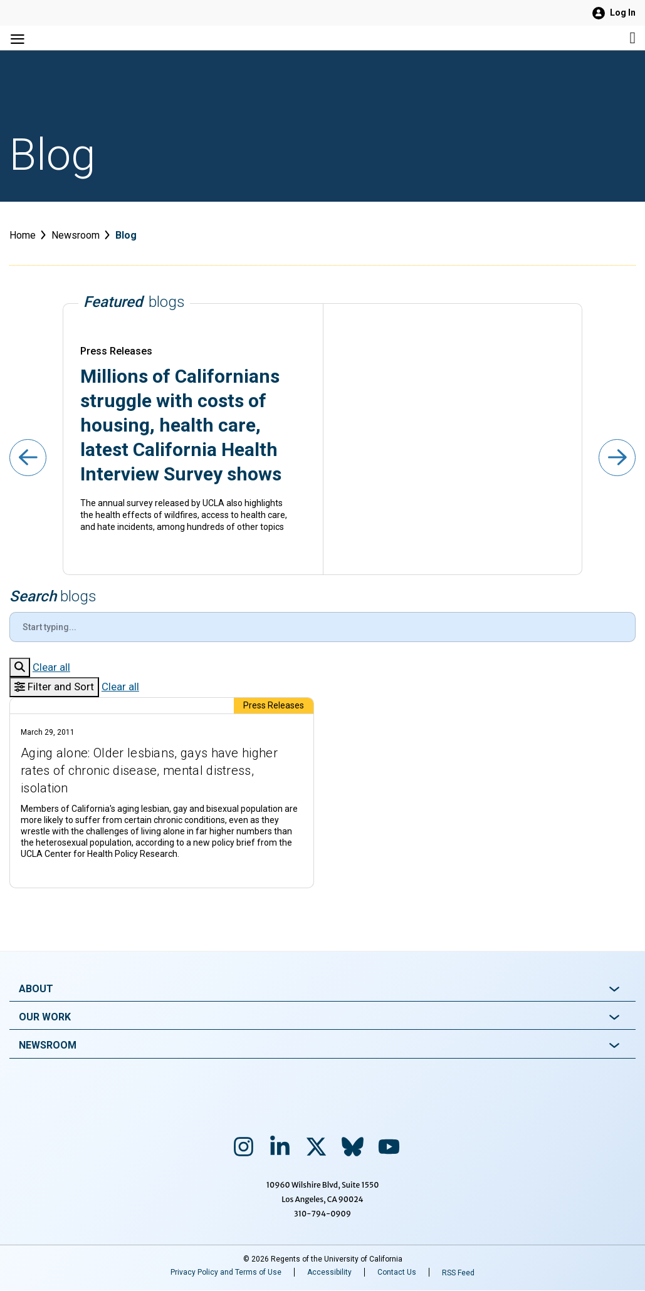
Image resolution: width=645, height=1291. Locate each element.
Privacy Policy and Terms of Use (225, 1272)
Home (22, 235)
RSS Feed (458, 1272)
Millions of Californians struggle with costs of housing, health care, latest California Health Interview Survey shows (180, 425)
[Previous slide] (28, 458)
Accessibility (329, 1272)
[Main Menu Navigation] (113, 38)
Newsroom (75, 235)
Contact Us (396, 1272)
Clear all (51, 667)
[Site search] (531, 38)
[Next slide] (616, 458)
